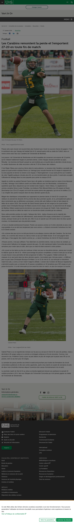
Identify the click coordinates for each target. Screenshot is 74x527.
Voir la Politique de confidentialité (13, 514)
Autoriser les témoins (64, 520)
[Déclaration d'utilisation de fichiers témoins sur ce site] (37, 513)
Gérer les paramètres (47, 520)
